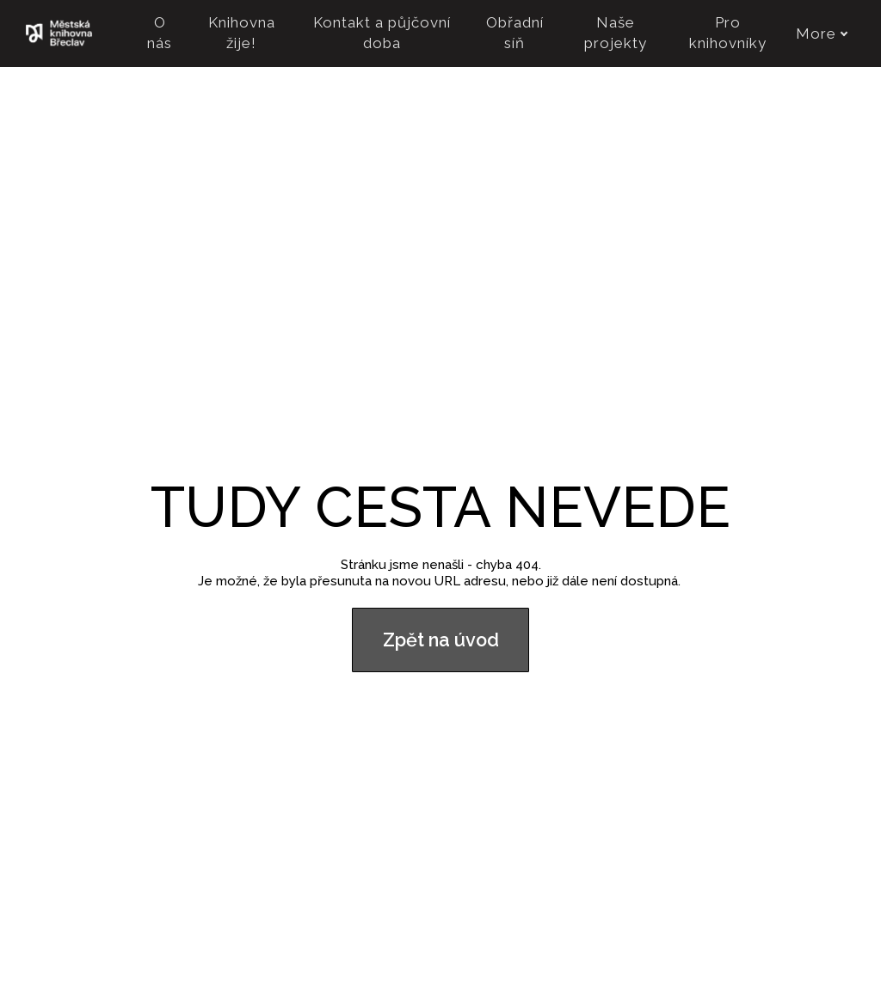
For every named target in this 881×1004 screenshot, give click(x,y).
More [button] (822, 33)
